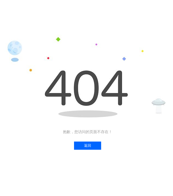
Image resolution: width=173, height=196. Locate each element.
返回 (87, 145)
